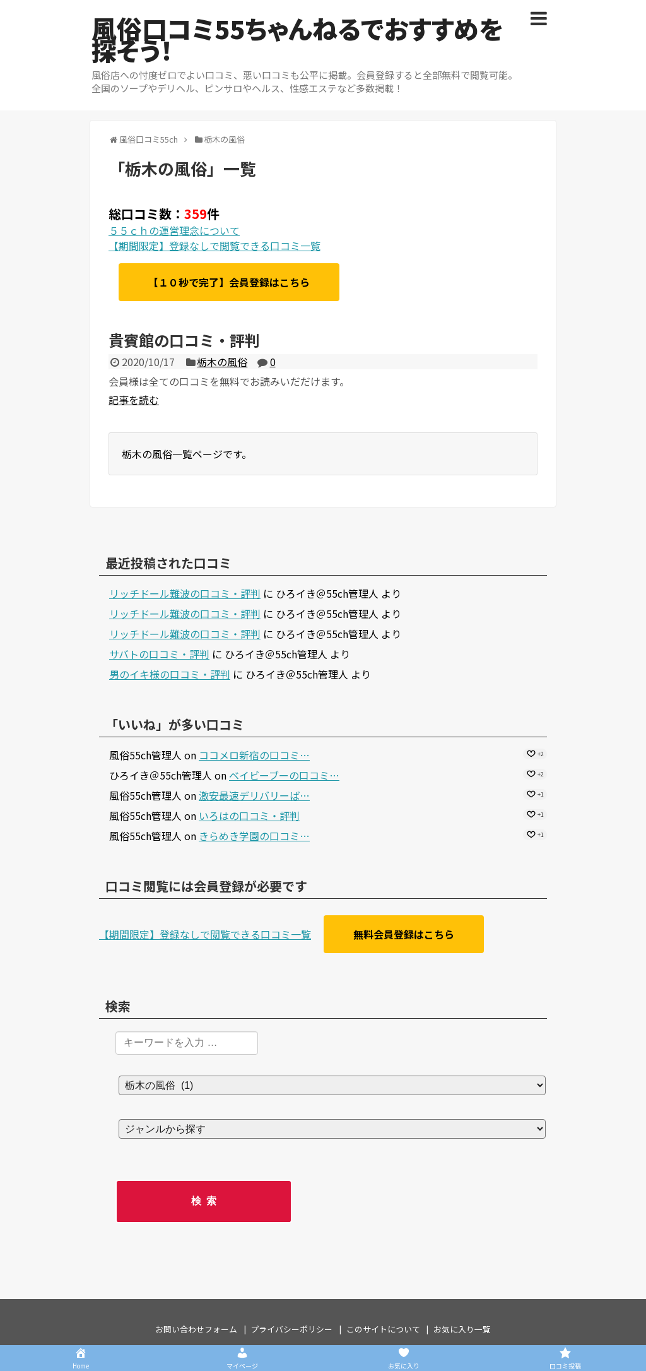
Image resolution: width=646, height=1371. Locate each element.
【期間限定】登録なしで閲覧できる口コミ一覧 (214, 245)
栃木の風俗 (222, 361)
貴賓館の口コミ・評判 (184, 340)
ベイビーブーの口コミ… (284, 775)
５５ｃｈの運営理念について (174, 230)
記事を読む (134, 399)
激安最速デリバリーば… (254, 795)
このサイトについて (383, 1329)
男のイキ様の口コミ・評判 (169, 674)
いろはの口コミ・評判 (249, 815)
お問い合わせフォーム (196, 1329)
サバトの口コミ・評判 (159, 654)
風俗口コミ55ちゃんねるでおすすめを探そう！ (297, 39)
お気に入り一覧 (462, 1329)
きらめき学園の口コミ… (254, 835)
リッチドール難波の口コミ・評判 (185, 593)
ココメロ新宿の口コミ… (254, 755)
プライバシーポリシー (291, 1329)
